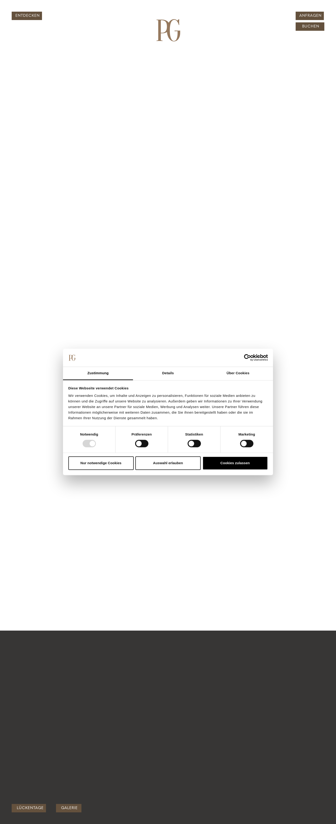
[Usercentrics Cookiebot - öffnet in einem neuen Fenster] (247, 357)
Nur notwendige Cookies (101, 463)
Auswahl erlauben (168, 463)
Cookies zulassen (235, 463)
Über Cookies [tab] (238, 373)
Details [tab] (168, 373)
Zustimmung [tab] (98, 373)
